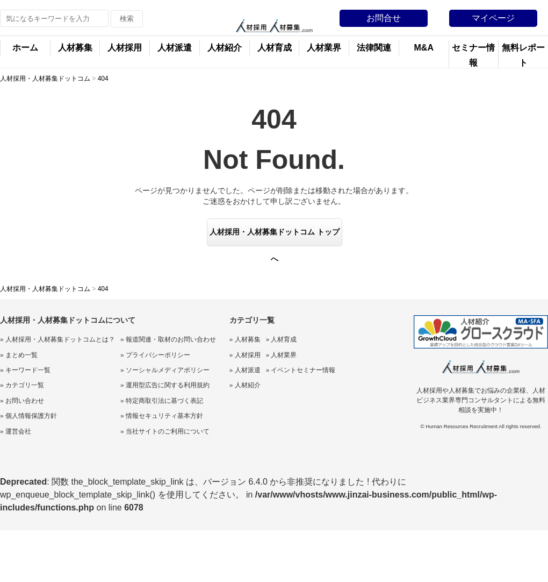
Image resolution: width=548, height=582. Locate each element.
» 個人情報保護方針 (28, 416)
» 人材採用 (245, 355)
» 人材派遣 (245, 370)
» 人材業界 (281, 355)
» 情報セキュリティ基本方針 (161, 416)
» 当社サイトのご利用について (165, 431)
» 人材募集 (245, 339)
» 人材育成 (281, 339)
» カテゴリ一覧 (22, 385)
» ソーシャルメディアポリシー (165, 370)
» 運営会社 (15, 431)
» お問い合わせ (22, 400)
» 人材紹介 (245, 385)
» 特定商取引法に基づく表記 (161, 400)
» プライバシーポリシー (155, 355)
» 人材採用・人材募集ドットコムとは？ (57, 339)
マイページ (493, 18)
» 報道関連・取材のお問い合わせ (168, 339)
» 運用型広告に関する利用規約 (165, 385)
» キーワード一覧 (25, 370)
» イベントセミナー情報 (301, 370)
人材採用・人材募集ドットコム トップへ (275, 237)
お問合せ (383, 18)
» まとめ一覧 (19, 355)
